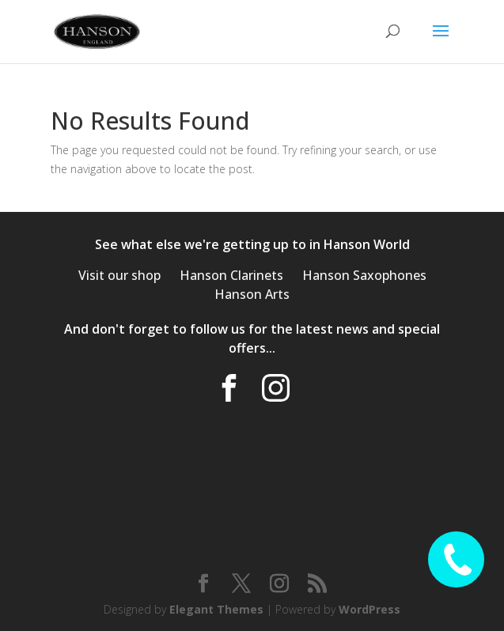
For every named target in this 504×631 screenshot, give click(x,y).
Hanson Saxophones (364, 275)
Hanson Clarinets (231, 275)
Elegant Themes (216, 609)
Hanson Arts (252, 294)
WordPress (369, 609)
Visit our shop (119, 275)
